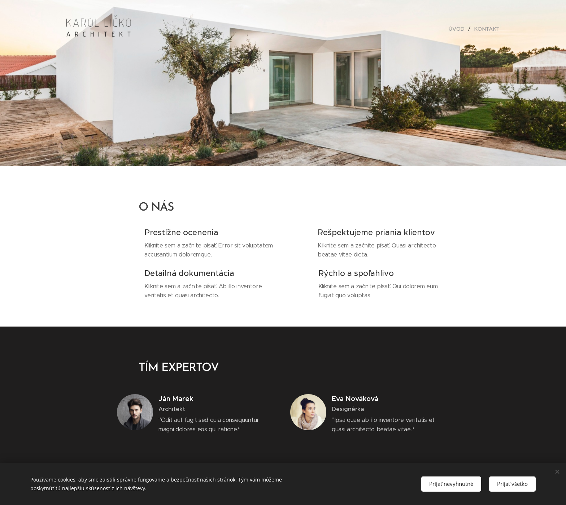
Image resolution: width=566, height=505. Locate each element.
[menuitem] (459, 29)
